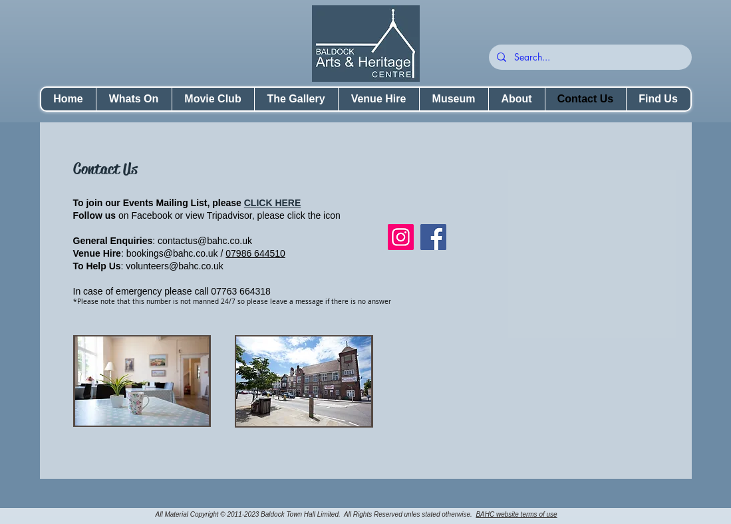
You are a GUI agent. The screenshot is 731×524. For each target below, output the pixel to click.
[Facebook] (433, 237)
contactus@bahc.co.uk (205, 240)
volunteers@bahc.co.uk (174, 266)
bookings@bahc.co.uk (172, 253)
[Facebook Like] (471, 210)
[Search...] (589, 57)
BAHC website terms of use (516, 514)
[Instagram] (401, 237)
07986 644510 (255, 253)
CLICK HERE (272, 202)
